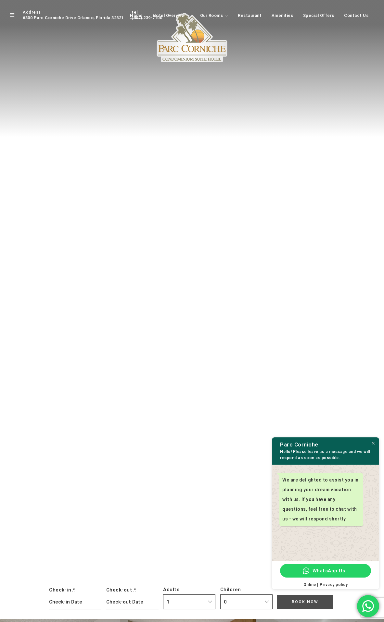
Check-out (121, 589)
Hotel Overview (169, 15)
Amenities (282, 15)
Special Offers (318, 15)
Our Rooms (211, 15)
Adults (171, 589)
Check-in (62, 589)
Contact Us (356, 15)
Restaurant (250, 15)
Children (230, 589)
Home (136, 15)
